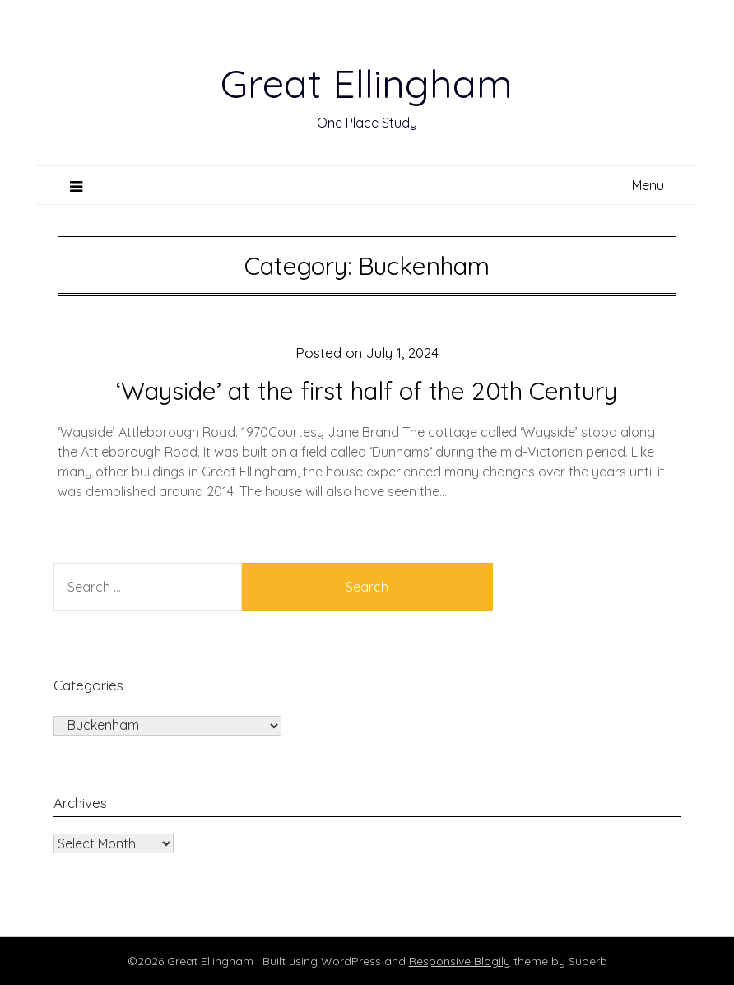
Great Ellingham (367, 83)
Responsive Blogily (459, 961)
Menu (648, 185)
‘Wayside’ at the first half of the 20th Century (366, 391)
